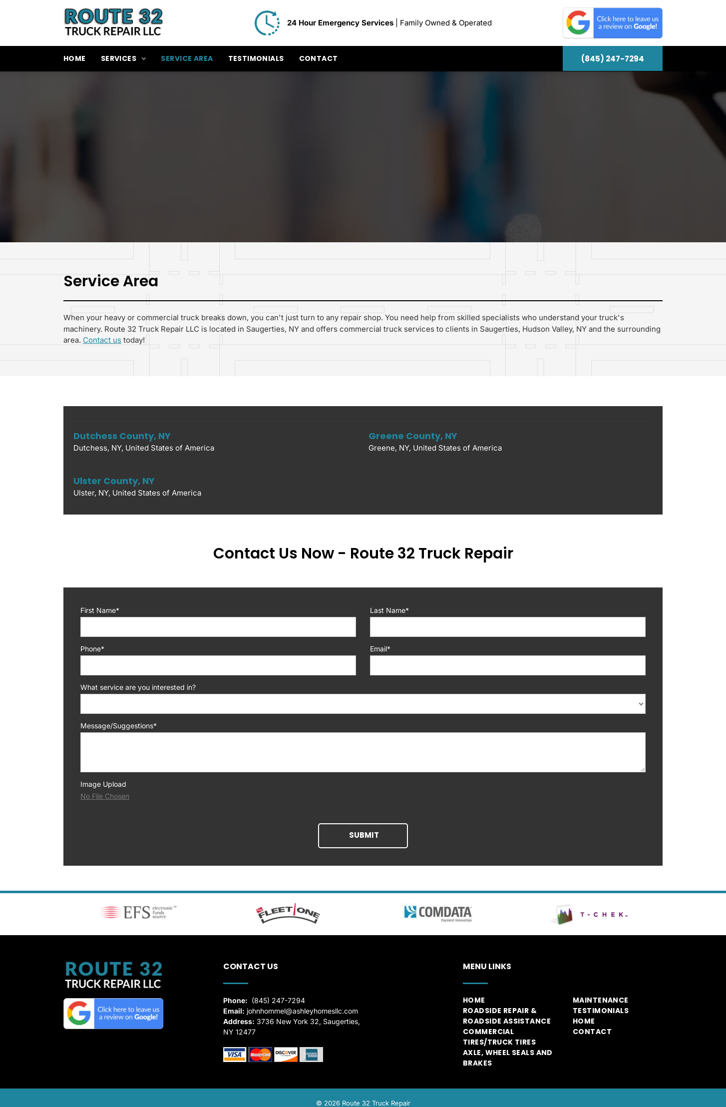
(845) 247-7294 (278, 989)
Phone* (92, 648)
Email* (380, 648)
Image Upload (103, 784)
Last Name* (389, 610)
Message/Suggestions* (118, 725)
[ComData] (438, 902)
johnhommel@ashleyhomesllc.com (302, 1000)
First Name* (99, 610)
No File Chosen (104, 796)
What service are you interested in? (138, 687)
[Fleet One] (288, 902)
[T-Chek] (588, 903)
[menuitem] (82, 58)
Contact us (102, 340)
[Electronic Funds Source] (138, 901)
